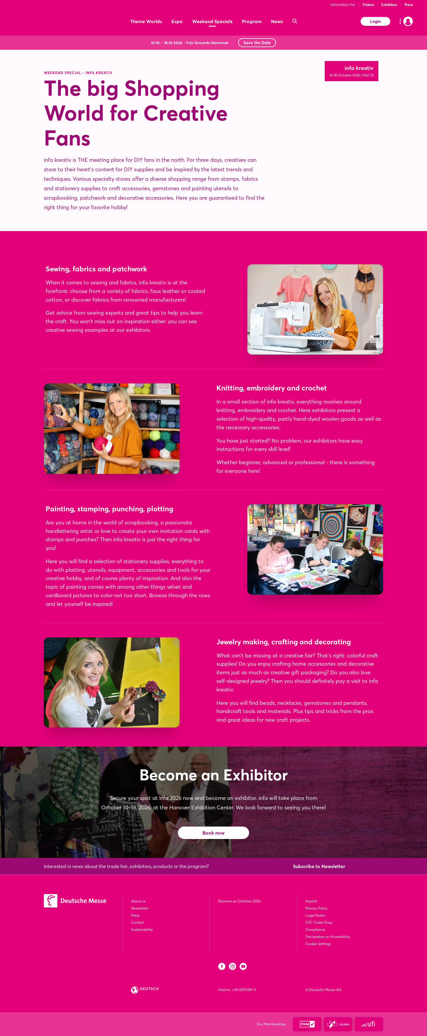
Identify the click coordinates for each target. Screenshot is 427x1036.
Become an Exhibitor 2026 (239, 901)
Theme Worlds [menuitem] (146, 21)
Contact (137, 922)
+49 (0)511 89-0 (244, 989)
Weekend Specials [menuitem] (212, 21)
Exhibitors (389, 4)
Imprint (311, 901)
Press (408, 4)
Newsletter (140, 908)
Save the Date (257, 42)
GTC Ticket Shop (318, 922)
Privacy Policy (316, 908)
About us (138, 901)
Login (375, 21)
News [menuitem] (277, 21)
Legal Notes (315, 915)
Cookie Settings (318, 943)
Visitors (368, 4)
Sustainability (142, 929)
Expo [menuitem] (177, 21)
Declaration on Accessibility (327, 936)
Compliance (315, 929)
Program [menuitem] (252, 21)
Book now (213, 833)
